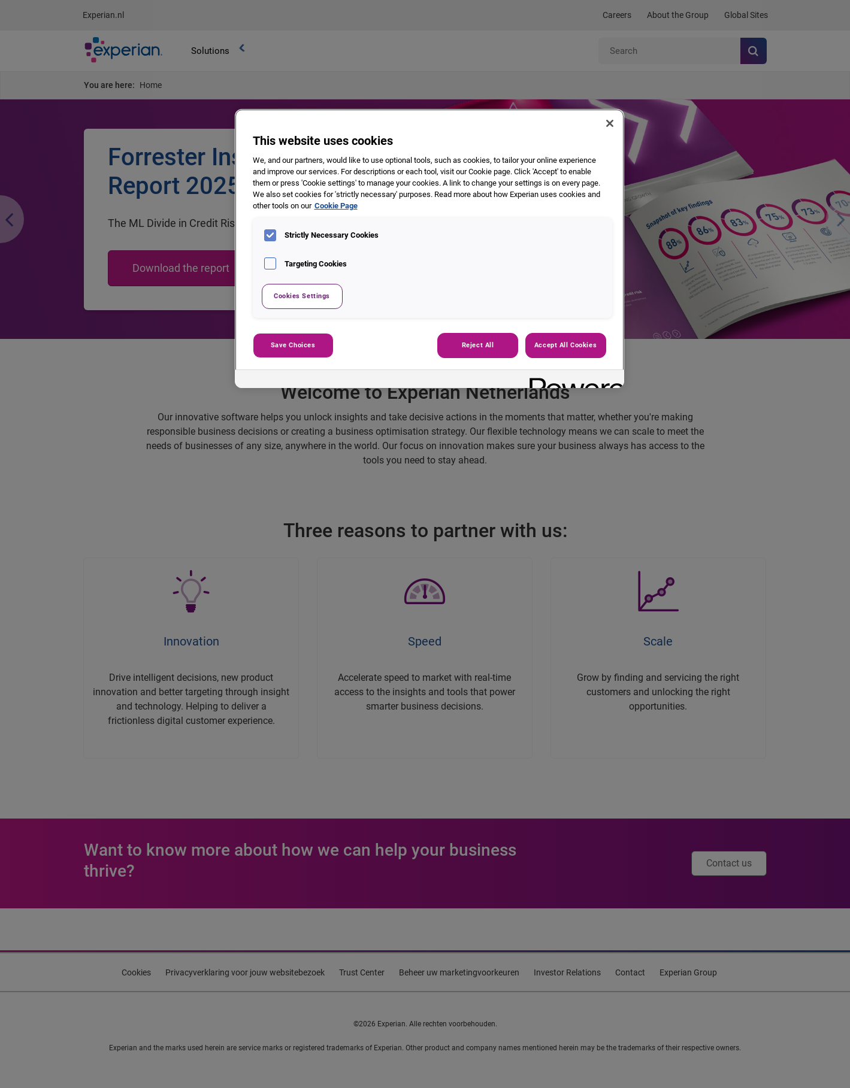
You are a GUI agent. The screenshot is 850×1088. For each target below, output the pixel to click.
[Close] (610, 123)
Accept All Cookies (565, 345)
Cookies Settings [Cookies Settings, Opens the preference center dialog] (302, 296)
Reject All (478, 345)
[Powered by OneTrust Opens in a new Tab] (572, 380)
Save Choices (293, 345)
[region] (429, 248)
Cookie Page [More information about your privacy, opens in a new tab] (336, 205)
